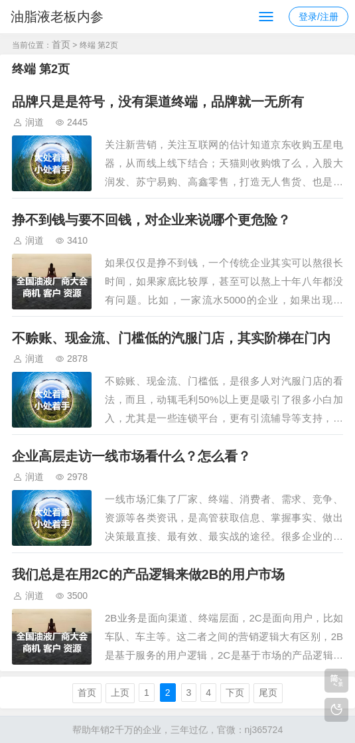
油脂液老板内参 (57, 16)
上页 (120, 692)
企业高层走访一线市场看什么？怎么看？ (131, 456)
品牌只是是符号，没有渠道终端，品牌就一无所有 (158, 101)
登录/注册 (318, 16)
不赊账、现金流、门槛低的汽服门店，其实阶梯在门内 (171, 338)
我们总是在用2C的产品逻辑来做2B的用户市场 (148, 574)
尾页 (268, 692)
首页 (61, 44)
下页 (235, 692)
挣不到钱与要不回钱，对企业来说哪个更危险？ (151, 219)
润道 (34, 122)
